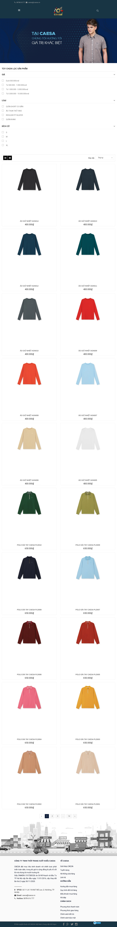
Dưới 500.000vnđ (10, 81)
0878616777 (20, 2)
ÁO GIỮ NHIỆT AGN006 (29, 480)
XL (5, 145)
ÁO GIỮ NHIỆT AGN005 (87, 480)
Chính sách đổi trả (67, 914)
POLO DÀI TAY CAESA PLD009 (88, 545)
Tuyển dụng (64, 870)
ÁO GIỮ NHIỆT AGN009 (87, 351)
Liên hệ (63, 877)
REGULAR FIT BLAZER (12, 115)
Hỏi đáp (63, 898)
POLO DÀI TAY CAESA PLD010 (29, 545)
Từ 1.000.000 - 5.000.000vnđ (15, 89)
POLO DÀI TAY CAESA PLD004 (29, 739)
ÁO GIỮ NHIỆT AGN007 (87, 415)
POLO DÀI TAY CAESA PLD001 (88, 804)
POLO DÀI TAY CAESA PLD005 (88, 674)
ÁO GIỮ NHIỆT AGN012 (29, 286)
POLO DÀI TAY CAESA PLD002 (29, 804)
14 (69, 816)
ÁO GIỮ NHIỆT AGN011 (87, 286)
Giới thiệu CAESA (66, 866)
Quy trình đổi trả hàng (68, 890)
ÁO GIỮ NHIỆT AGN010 (29, 351)
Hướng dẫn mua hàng (68, 886)
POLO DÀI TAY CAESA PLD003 (88, 739)
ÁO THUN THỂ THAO (12, 111)
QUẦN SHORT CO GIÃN (12, 106)
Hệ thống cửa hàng (67, 874)
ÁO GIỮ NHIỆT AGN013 (87, 221)
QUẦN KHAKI (9, 119)
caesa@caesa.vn (34, 2)
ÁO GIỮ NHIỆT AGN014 (29, 221)
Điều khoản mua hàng (68, 894)
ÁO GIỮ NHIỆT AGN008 (29, 415)
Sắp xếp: (91, 158)
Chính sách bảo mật (68, 918)
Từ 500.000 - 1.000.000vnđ (14, 85)
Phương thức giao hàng (69, 910)
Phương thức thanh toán (69, 907)
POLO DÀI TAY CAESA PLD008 (29, 610)
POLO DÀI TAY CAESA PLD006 (29, 674)
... (63, 816)
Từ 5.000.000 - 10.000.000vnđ (15, 93)
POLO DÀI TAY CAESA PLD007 (88, 610)
